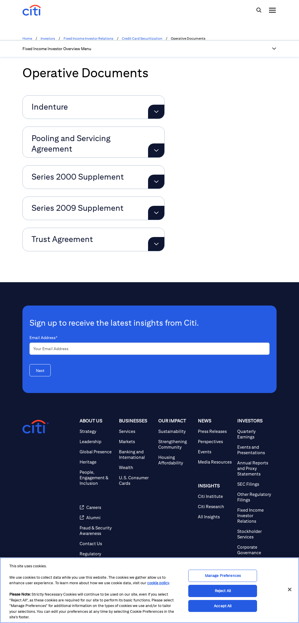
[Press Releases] (215, 431)
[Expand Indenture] (156, 112)
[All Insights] (215, 517)
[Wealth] (136, 467)
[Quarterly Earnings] (254, 434)
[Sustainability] (175, 431)
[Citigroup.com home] (35, 426)
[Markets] (136, 441)
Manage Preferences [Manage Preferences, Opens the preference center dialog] (223, 576)
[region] (149, 590)
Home (27, 38)
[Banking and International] (136, 454)
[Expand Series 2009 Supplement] (156, 213)
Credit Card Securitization (142, 38)
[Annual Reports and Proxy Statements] (254, 468)
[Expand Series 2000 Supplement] (156, 182)
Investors (48, 38)
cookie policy (158, 583)
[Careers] (97, 507)
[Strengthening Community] (175, 444)
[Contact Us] (97, 543)
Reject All (223, 591)
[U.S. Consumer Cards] (136, 480)
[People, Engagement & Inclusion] (97, 477)
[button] (274, 48)
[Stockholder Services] (254, 534)
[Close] (289, 589)
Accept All (222, 606)
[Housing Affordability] (175, 460)
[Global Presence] (97, 451)
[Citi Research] (215, 506)
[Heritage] (97, 462)
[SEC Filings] (254, 484)
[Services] (136, 431)
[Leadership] (97, 441)
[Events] (215, 451)
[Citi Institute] (215, 496)
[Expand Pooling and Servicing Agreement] (156, 150)
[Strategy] (97, 431)
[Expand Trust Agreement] (156, 244)
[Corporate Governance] (254, 549)
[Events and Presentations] (254, 449)
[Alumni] (97, 517)
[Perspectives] (215, 441)
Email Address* (43, 337)
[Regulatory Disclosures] (97, 556)
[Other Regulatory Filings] (254, 497)
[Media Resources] (215, 462)
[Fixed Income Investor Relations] (254, 515)
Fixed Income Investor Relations (88, 38)
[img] (259, 10)
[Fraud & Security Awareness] (97, 530)
